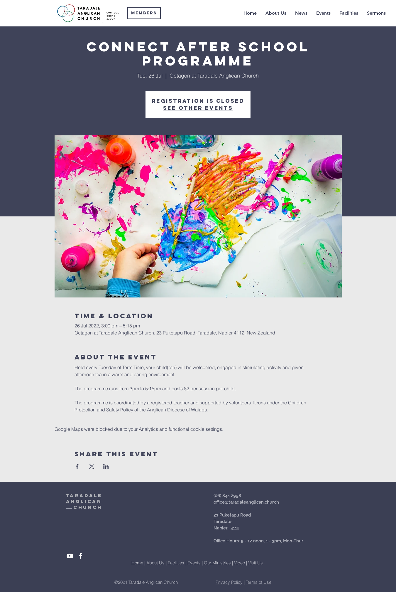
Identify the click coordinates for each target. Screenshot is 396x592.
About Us (155, 563)
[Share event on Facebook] (77, 466)
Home (137, 563)
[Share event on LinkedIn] (106, 466)
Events (194, 563)
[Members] (144, 13)
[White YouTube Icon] (70, 556)
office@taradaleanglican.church (246, 502)
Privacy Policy (229, 582)
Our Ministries (217, 563)
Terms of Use (258, 582)
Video (239, 563)
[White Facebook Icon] (80, 556)
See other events (198, 108)
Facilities (176, 563)
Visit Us (255, 563)
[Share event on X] (91, 466)
